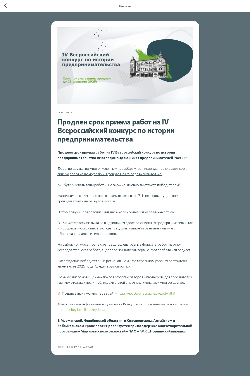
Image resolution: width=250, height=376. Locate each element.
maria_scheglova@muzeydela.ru (82, 309)
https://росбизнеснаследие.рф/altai (146, 293)
